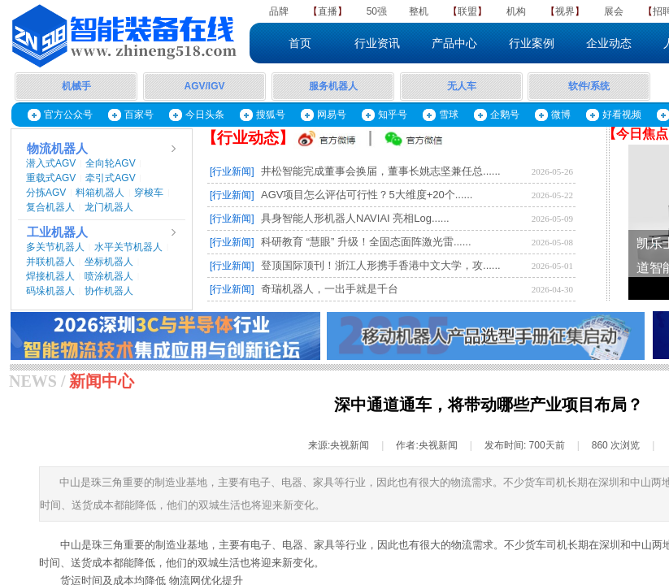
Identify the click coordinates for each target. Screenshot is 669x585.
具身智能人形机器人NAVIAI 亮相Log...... (355, 218)
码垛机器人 (50, 291)
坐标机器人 (109, 261)
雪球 (448, 114)
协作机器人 (109, 291)
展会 (613, 11)
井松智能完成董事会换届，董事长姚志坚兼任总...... (381, 171)
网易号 (331, 114)
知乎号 (392, 114)
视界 (565, 11)
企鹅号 (504, 114)
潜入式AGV (51, 163)
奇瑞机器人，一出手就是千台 (329, 289)
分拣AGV (46, 192)
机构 (516, 11)
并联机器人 (50, 261)
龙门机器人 (109, 207)
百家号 (139, 114)
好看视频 (621, 114)
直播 (327, 11)
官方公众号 (68, 114)
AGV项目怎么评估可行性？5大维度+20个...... (366, 194)
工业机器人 (57, 232)
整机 (418, 11)
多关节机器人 (55, 247)
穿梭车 (148, 192)
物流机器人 (57, 148)
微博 (561, 114)
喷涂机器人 (109, 276)
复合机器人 (50, 207)
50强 (377, 11)
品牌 (279, 11)
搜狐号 (270, 114)
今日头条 (204, 114)
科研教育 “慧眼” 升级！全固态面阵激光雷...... (366, 242)
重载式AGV (51, 178)
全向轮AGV (110, 163)
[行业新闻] (232, 171)
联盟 (467, 11)
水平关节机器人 (128, 247)
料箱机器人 (100, 192)
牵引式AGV (110, 178)
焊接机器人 (50, 276)
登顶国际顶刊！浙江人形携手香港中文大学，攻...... (381, 265)
